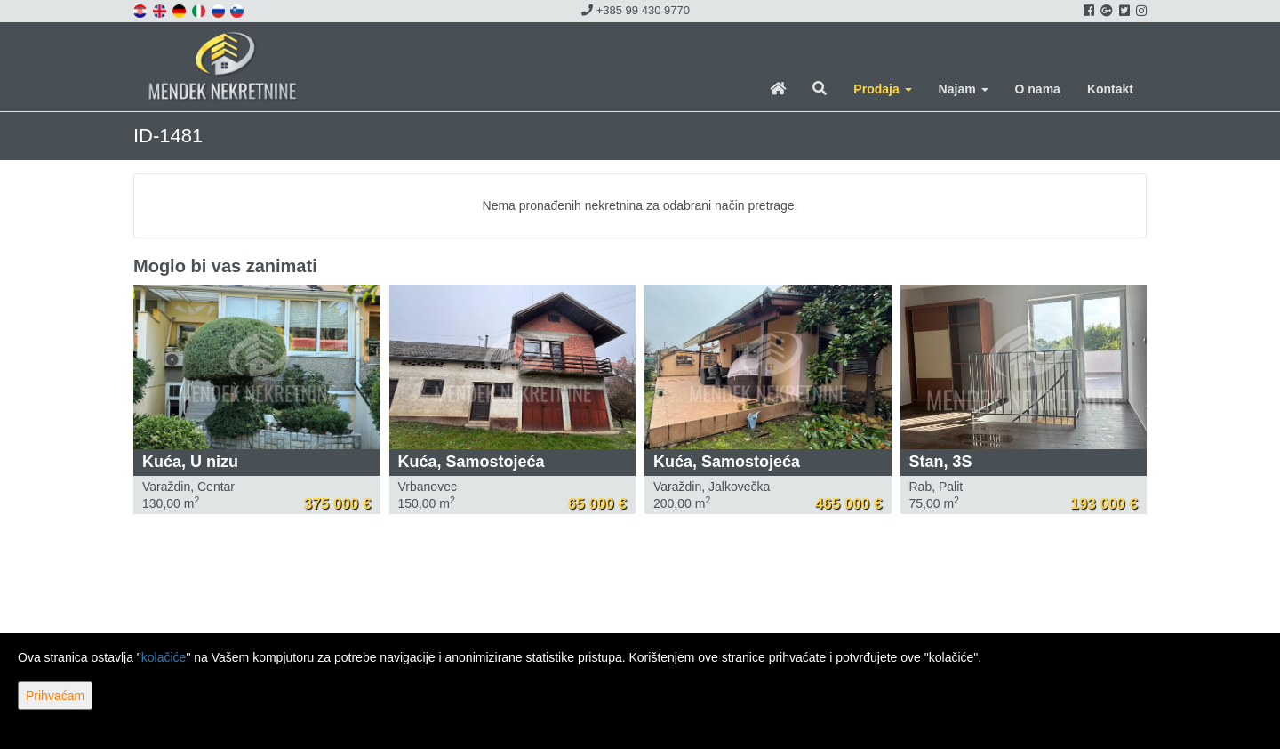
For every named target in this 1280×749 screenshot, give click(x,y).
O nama (1037, 89)
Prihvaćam (55, 696)
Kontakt (1110, 89)
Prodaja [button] (882, 89)
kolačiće (164, 657)
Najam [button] (963, 89)
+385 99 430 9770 (635, 10)
